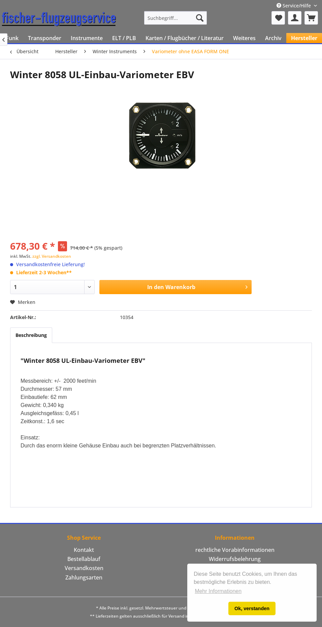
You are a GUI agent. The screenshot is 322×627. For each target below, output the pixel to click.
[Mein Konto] (294, 18)
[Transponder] (44, 38)
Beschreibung (31, 335)
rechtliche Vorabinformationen (235, 550)
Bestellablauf (83, 559)
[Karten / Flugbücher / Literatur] (184, 38)
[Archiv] (273, 38)
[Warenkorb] (311, 18)
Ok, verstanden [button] (251, 608)
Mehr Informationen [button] (218, 591)
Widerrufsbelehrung (235, 559)
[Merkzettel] (278, 18)
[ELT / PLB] (124, 38)
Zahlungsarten (83, 577)
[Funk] (12, 38)
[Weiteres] (244, 38)
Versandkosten (84, 568)
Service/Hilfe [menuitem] (294, 5)
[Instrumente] (86, 38)
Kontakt (84, 550)
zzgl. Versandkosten (51, 256)
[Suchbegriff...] (175, 18)
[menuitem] (175, 18)
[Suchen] (200, 18)
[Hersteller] (304, 38)
